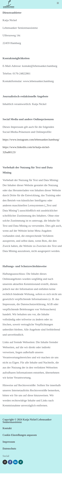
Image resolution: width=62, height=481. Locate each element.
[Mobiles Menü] (58, 3)
